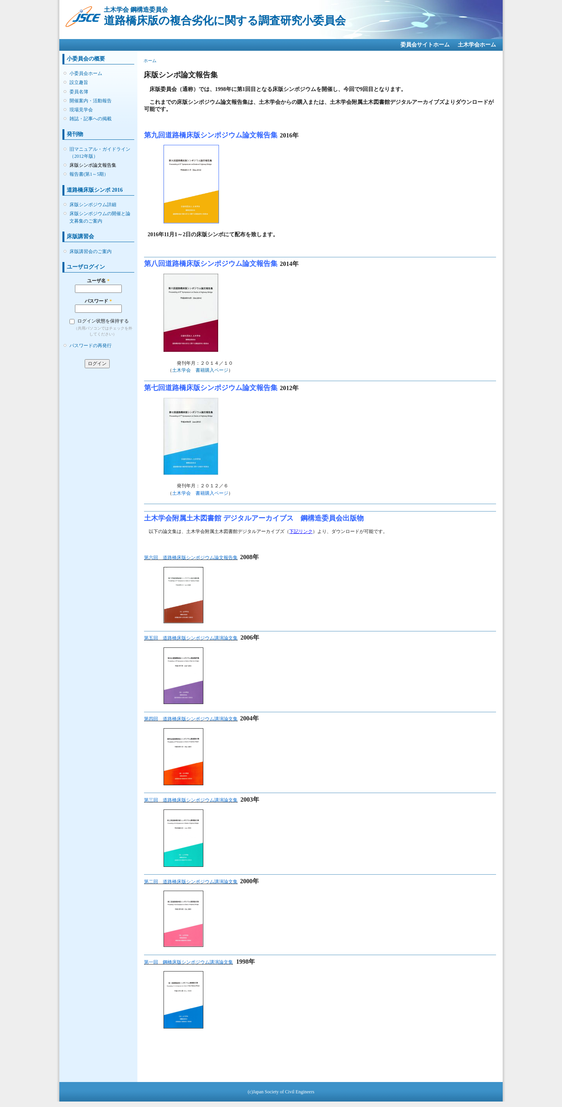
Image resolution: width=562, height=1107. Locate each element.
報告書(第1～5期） (88, 174)
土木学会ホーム (477, 45)
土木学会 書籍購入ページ (200, 370)
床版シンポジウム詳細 (92, 204)
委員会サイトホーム (425, 45)
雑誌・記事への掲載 (90, 118)
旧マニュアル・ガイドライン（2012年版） (99, 152)
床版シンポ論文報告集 (92, 165)
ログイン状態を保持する (103, 321)
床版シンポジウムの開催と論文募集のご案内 (99, 217)
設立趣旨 (78, 82)
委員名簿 (78, 91)
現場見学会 (81, 109)
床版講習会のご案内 (90, 251)
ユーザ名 (98, 280)
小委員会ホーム (85, 73)
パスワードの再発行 (90, 345)
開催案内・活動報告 (90, 100)
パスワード (98, 301)
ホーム (150, 60)
